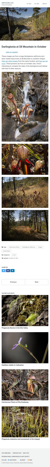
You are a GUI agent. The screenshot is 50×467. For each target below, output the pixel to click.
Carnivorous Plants (14, 247)
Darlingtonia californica (28, 247)
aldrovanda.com (7, 4)
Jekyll (21, 463)
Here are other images (10, 61)
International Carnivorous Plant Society (15, 456)
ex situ (36, 4)
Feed (29, 460)
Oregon (40, 247)
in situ (29, 4)
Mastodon (12, 460)
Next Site (26, 453)
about (44, 4)
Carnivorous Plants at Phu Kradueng (15, 402)
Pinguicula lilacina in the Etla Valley (15, 328)
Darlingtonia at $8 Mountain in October (24, 46)
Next (36, 282)
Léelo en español (12, 52)
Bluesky (22, 460)
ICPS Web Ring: (6, 453)
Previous (13, 282)
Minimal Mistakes (28, 463)
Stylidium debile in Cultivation (13, 365)
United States (6, 251)
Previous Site (17, 453)
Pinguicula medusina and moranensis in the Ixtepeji (21, 439)
